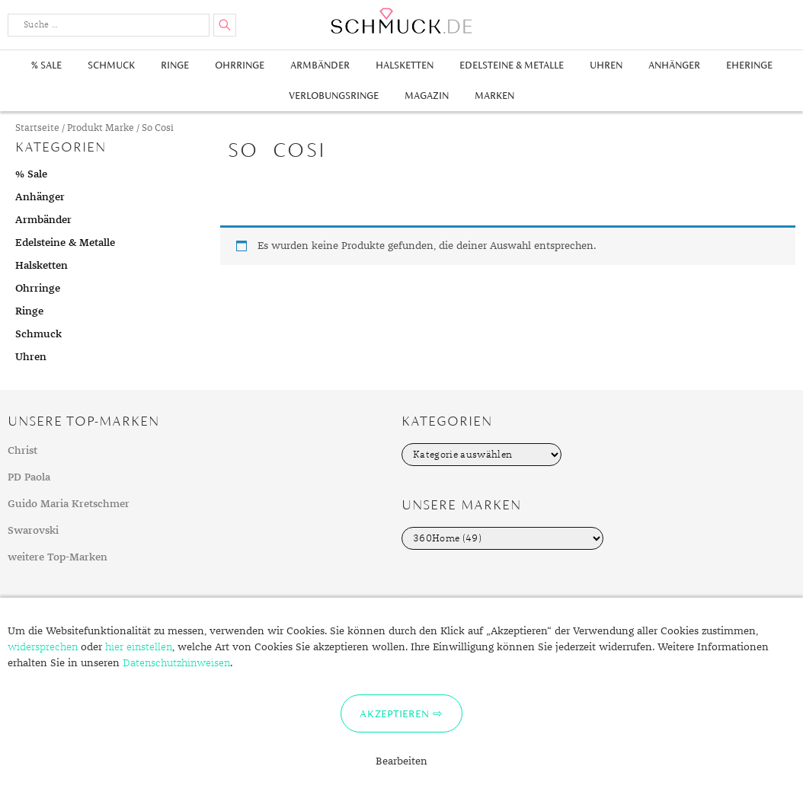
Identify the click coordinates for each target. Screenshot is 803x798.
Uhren (606, 65)
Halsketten (404, 65)
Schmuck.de (401, 21)
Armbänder (320, 65)
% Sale (46, 65)
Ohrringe (239, 65)
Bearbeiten (401, 761)
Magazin (427, 95)
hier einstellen (138, 647)
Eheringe (749, 65)
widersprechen (43, 647)
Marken (494, 95)
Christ (22, 450)
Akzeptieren (394, 713)
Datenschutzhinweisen (176, 663)
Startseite (37, 128)
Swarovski (33, 530)
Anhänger (674, 65)
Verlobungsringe (334, 95)
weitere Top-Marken (57, 557)
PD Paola (29, 477)
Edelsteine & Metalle (511, 65)
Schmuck (111, 65)
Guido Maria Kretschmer (69, 504)
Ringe (175, 65)
